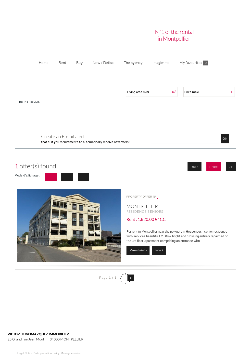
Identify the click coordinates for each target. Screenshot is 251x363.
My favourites (193, 63)
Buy (79, 63)
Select (159, 250)
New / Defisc (103, 63)
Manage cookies (70, 353)
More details (138, 250)
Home (44, 63)
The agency (133, 63)
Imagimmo (160, 63)
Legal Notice (24, 353)
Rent (62, 63)
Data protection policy (47, 353)
